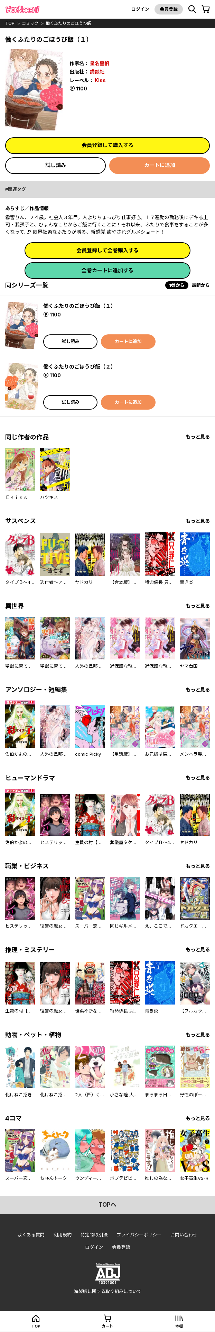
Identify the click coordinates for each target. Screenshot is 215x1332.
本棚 (179, 1326)
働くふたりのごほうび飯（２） (79, 366)
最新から (201, 285)
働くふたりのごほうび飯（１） (79, 306)
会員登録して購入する (107, 145)
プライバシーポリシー (138, 1234)
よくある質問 (31, 1234)
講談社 (97, 72)
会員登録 (169, 9)
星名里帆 (99, 63)
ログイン (140, 9)
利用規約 (63, 1234)
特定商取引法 (94, 1234)
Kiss (100, 80)
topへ (107, 1204)
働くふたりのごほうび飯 (68, 23)
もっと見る (198, 437)
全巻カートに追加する (107, 270)
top (10, 23)
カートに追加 (159, 165)
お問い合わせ (183, 1234)
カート (107, 1326)
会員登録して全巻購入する (107, 250)
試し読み (55, 165)
